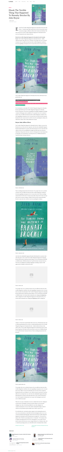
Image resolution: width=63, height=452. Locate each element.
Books (31, 1)
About (28, 1)
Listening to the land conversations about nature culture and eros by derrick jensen (31, 103)
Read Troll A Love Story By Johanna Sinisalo (42, 443)
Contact (16, 1)
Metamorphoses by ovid (20, 105)
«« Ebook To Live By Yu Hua (19, 425)
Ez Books (9, 450)
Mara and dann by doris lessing (22, 101)
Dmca (19, 1)
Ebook (34, 1)
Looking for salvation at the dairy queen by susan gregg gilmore (28, 100)
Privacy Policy (24, 1)
